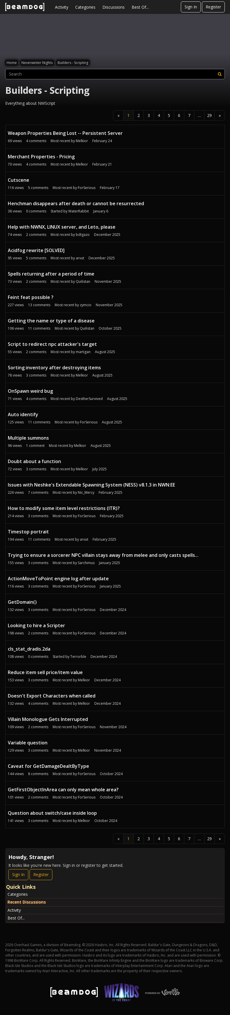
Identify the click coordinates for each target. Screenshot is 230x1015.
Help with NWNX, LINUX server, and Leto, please (61, 227)
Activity (61, 7)
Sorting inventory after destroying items (54, 367)
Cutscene (18, 180)
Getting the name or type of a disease (51, 320)
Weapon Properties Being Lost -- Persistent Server (65, 133)
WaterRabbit (78, 211)
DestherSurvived (89, 398)
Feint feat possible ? (31, 297)
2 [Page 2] (138, 115)
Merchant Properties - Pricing (41, 156)
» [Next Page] (220, 115)
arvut (80, 258)
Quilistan (83, 281)
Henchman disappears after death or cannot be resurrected (76, 203)
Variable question (27, 742)
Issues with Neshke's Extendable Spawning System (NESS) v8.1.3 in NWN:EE (91, 485)
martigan (83, 351)
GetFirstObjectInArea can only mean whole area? (63, 789)
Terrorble (78, 656)
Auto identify (23, 414)
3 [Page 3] (149, 115)
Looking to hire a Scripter (36, 625)
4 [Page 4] (159, 115)
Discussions (113, 7)
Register (213, 7)
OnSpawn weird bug (30, 391)
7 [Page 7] (189, 115)
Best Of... (140, 7)
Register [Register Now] (41, 874)
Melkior (82, 140)
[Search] (219, 74)
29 (209, 115)
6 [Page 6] (179, 115)
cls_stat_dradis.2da (29, 649)
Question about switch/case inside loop (52, 813)
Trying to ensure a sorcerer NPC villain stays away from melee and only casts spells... (103, 555)
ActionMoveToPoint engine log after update (58, 578)
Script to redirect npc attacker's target (52, 344)
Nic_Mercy (86, 492)
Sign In (191, 7)
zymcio (85, 304)
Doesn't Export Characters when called (51, 696)
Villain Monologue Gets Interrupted (48, 719)
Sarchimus (86, 562)
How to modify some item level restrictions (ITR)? (64, 508)
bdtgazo (83, 234)
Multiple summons (28, 438)
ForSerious (86, 187)
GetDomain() (22, 602)
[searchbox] (115, 74)
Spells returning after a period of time (51, 274)
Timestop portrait (28, 531)
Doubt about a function (34, 461)
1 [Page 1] (128, 115)
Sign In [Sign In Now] (18, 874)
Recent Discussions (27, 902)
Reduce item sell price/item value (45, 672)
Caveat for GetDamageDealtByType (48, 766)
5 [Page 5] (169, 115)
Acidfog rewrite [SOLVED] (36, 250)
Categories (85, 7)
